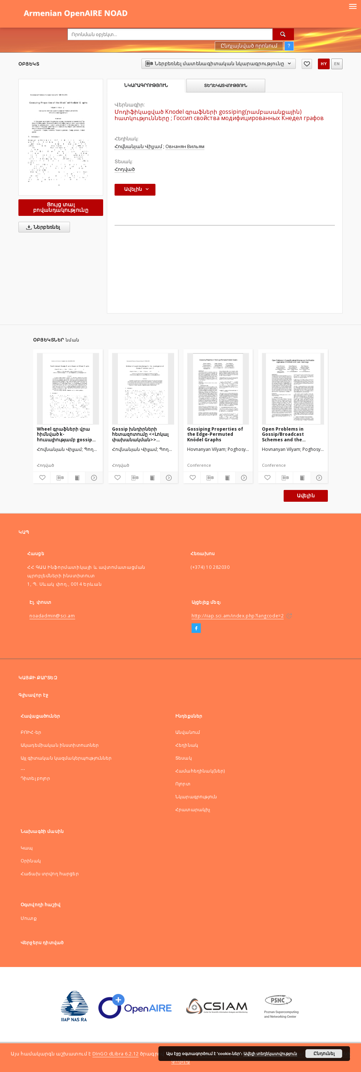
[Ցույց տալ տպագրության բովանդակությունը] (76, 478)
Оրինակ (31, 861)
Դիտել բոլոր (35, 778)
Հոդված (125, 169)
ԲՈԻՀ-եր (31, 732)
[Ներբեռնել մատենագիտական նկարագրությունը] (58, 478)
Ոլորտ (182, 784)
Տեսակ (183, 758)
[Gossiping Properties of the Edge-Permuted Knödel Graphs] (218, 388)
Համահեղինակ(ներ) (200, 771)
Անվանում (187, 732)
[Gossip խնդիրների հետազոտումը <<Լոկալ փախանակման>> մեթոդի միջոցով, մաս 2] (143, 388)
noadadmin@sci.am (52, 616)
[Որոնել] (283, 34)
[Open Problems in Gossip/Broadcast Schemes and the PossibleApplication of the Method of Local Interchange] (293, 388)
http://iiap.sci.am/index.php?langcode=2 (238, 616)
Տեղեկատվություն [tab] (225, 85)
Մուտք (29, 918)
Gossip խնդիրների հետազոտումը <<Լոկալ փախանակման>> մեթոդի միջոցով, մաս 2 (140, 434)
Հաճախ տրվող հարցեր (50, 873)
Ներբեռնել (41, 227)
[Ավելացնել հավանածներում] (307, 64)
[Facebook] (196, 628)
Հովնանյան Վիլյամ (138, 146)
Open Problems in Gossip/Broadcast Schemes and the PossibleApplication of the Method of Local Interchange (288, 434)
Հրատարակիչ (193, 809)
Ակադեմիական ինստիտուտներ (60, 745)
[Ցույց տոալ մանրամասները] (92, 478)
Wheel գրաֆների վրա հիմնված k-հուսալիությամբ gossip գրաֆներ (64, 434)
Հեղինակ (186, 745)
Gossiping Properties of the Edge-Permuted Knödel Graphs (215, 434)
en (337, 64)
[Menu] (352, 6)
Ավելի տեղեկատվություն (270, 1053)
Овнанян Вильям (184, 146)
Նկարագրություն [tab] (146, 85)
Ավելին (306, 495)
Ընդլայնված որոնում (249, 46)
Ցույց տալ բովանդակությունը (60, 207)
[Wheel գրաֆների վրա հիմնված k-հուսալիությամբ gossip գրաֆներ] (68, 388)
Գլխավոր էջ (33, 695)
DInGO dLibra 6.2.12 (115, 1054)
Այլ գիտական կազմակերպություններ (66, 758)
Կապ (27, 848)
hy (324, 64)
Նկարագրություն (196, 797)
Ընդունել (323, 1053)
